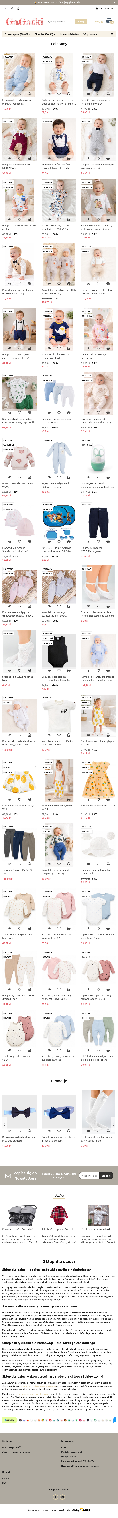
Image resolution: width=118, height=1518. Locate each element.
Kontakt (6, 1478)
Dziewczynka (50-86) (17, 34)
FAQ (4, 1483)
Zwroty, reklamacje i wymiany (16, 1451)
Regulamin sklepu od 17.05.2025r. (77, 1461)
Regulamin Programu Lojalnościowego (80, 1465)
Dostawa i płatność (11, 1447)
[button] (7, 1441)
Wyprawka (90, 34)
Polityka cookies (69, 1456)
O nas (64, 1447)
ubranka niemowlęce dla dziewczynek (37, 1385)
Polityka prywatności (71, 1451)
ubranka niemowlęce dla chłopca (34, 1394)
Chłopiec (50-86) (45, 34)
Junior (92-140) (69, 34)
